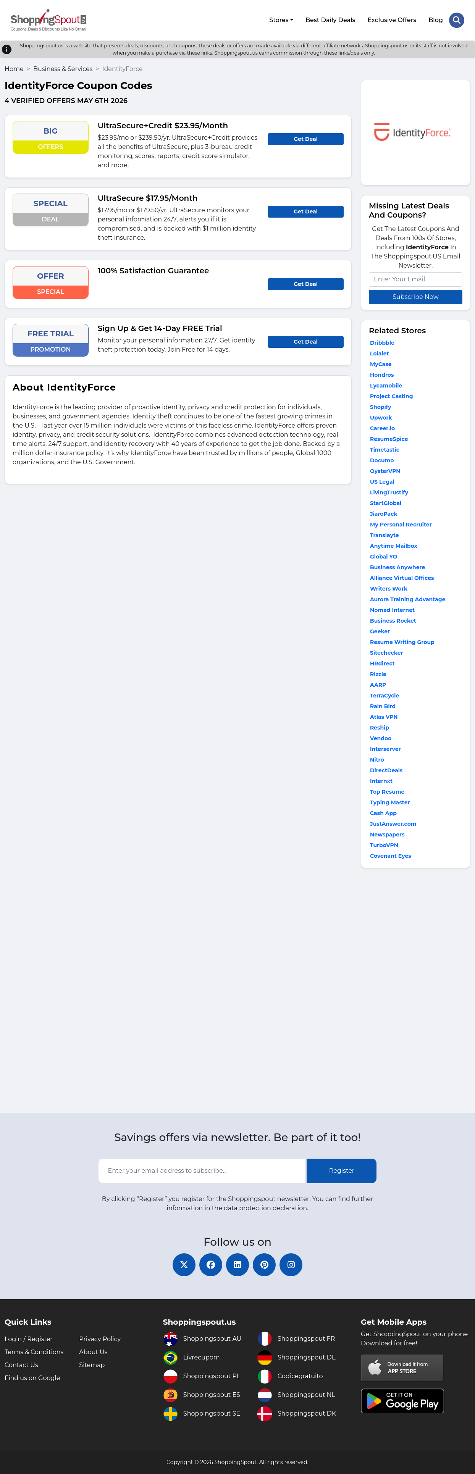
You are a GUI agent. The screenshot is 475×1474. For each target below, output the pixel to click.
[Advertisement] (415, 992)
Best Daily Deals (330, 20)
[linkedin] (237, 1264)
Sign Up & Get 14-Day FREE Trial (160, 328)
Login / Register (29, 1339)
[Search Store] (456, 20)
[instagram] (291, 1264)
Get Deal (306, 139)
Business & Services (63, 69)
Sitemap (92, 1365)
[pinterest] (264, 1264)
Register (342, 1170)
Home (14, 69)
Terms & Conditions (34, 1352)
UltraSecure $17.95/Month (148, 198)
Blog (435, 20)
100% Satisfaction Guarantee (153, 270)
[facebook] (210, 1264)
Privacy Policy (100, 1339)
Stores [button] (279, 20)
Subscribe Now (415, 296)
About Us (93, 1352)
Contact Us (21, 1365)
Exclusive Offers (392, 20)
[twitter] (184, 1264)
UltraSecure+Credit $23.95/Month (163, 125)
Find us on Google (32, 1378)
